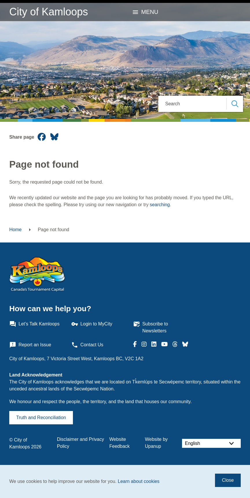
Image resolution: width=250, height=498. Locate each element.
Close (228, 480)
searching (160, 204)
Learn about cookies (138, 481)
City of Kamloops (48, 12)
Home (15, 229)
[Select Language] (211, 443)
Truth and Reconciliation (41, 417)
